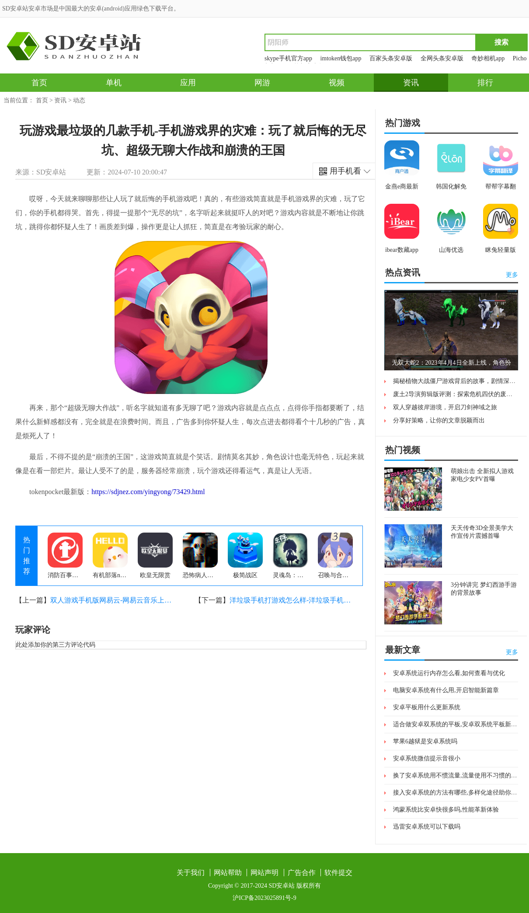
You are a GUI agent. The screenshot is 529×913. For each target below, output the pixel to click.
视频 (337, 82)
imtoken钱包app (340, 58)
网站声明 (264, 872)
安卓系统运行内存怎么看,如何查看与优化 (449, 673)
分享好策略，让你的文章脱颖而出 (439, 420)
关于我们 (191, 872)
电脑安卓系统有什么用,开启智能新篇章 (446, 690)
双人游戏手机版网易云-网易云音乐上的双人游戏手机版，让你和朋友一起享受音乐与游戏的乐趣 (111, 600)
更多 (512, 275)
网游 (262, 82)
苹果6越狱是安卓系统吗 (425, 741)
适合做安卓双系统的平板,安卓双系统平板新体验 (458, 724)
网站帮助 (228, 872)
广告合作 (302, 872)
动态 (79, 100)
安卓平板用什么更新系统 (426, 707)
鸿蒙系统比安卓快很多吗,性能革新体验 (446, 809)
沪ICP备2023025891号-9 (264, 898)
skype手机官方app (288, 58)
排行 (485, 82)
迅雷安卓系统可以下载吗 (426, 826)
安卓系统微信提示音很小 (426, 758)
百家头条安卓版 (390, 58)
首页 (39, 82)
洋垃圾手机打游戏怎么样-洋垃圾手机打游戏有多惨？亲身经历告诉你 (291, 600)
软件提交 (338, 872)
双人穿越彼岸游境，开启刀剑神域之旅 (445, 407)
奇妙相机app (488, 58)
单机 (114, 82)
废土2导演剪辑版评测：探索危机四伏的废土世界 (459, 394)
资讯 (411, 82)
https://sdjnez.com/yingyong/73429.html (148, 491)
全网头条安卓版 (442, 58)
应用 (188, 82)
